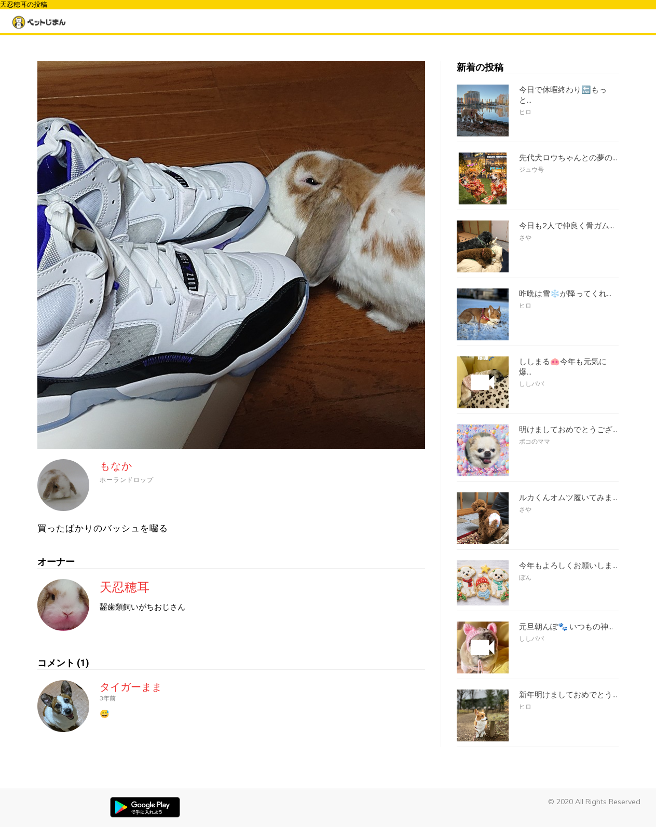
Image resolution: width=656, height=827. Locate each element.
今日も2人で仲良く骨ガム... (566, 225)
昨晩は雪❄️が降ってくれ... (565, 293)
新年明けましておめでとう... (568, 694)
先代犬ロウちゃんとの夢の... (568, 157)
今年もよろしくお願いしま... (568, 565)
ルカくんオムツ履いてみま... (568, 497)
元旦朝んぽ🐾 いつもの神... (566, 626)
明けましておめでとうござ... (568, 429)
